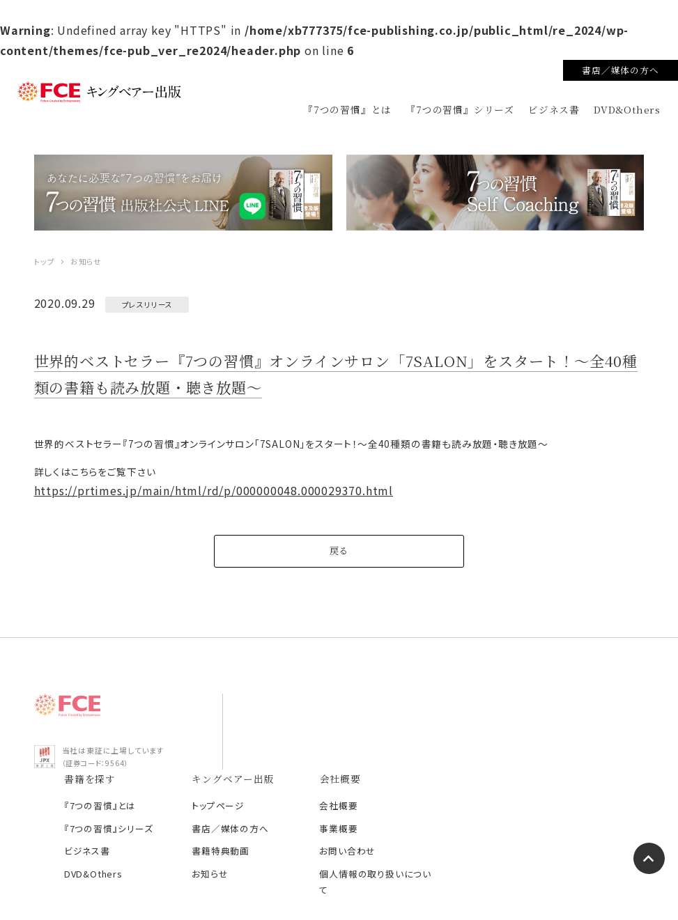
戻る (339, 559)
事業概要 (514, 760)
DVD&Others (627, 109)
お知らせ (389, 805)
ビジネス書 (554, 109)
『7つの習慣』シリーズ (460, 109)
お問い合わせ (523, 782)
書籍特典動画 (400, 782)
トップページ (397, 737)
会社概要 (514, 737)
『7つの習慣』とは (347, 109)
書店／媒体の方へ (620, 70)
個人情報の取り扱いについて (546, 813)
